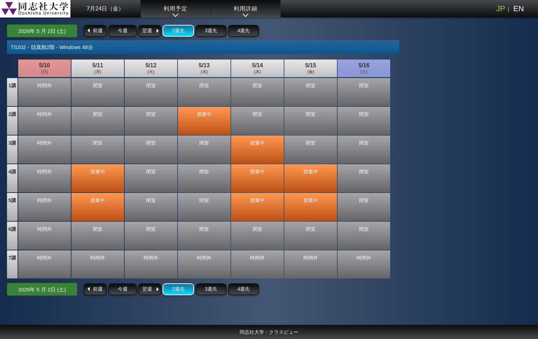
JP (500, 8)
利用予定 (175, 9)
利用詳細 (245, 9)
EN (518, 8)
